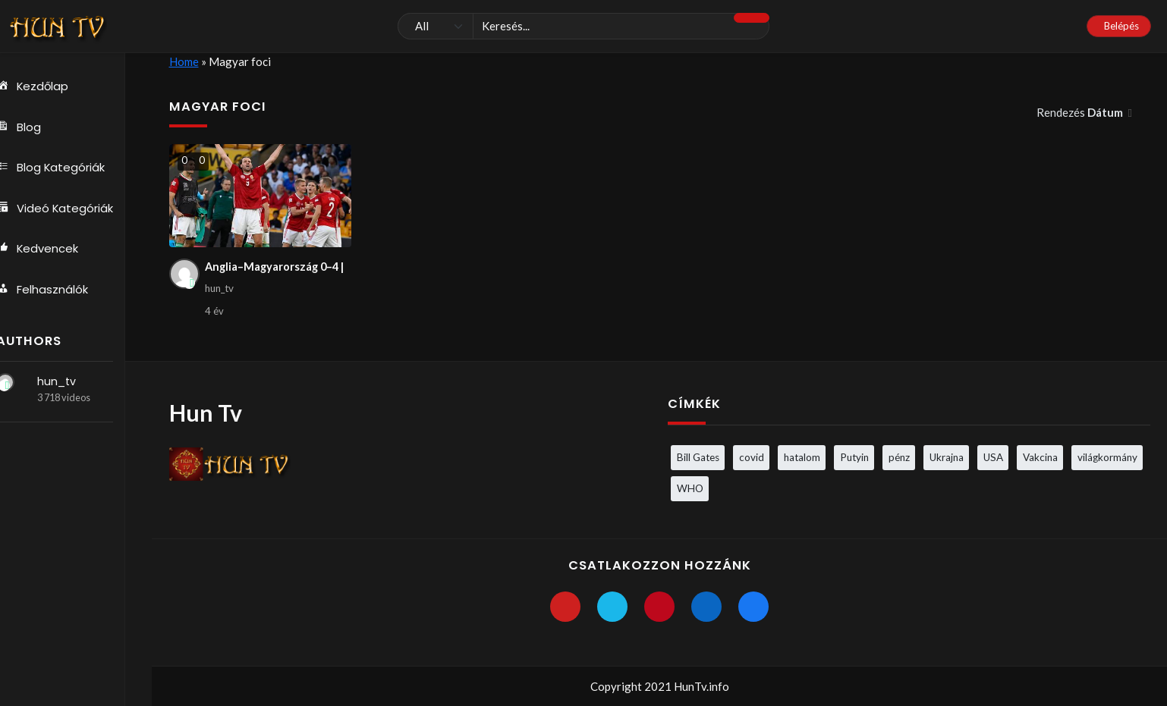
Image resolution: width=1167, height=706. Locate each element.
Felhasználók (57, 291)
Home (184, 61)
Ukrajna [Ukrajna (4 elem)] (947, 457)
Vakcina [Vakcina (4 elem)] (1040, 457)
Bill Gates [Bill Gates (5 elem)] (698, 457)
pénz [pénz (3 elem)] (899, 457)
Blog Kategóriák (66, 168)
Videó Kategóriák (70, 209)
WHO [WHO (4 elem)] (690, 488)
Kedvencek (53, 250)
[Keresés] (583, 26)
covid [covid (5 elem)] (751, 457)
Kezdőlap (48, 86)
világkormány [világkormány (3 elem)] (1107, 457)
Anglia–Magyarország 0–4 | (277, 267)
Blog (34, 127)
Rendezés (1080, 112)
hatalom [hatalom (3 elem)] (802, 457)
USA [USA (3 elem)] (993, 457)
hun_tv (71, 383)
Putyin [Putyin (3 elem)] (854, 457)
